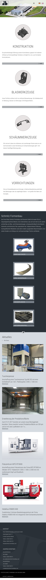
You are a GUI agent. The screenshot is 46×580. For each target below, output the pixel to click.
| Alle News (5, 340)
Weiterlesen (5, 384)
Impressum (10, 576)
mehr (41, 63)
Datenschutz (10, 578)
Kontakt (5, 576)
